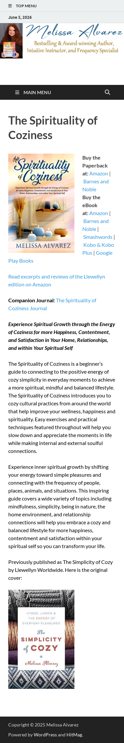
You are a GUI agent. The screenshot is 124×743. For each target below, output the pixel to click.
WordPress (45, 734)
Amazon (98, 173)
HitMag (74, 734)
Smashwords (97, 237)
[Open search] (107, 92)
